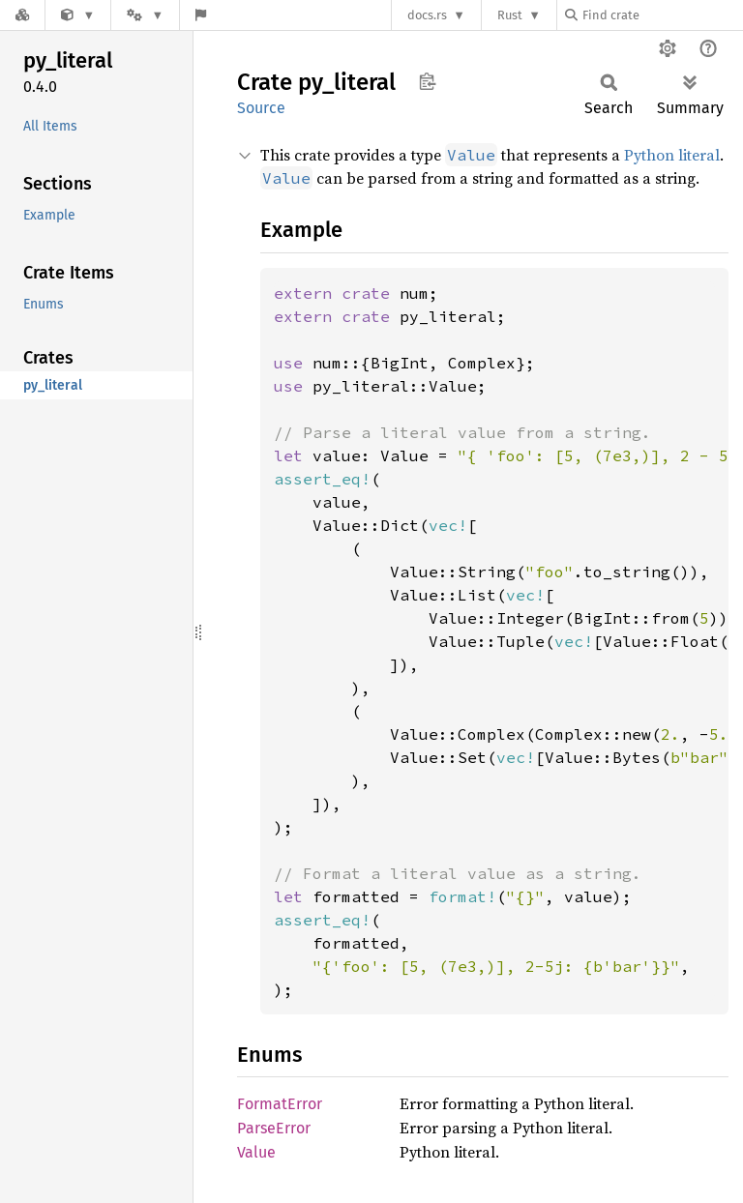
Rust (509, 15)
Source (261, 108)
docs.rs (427, 15)
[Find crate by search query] (661, 15)
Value (256, 1152)
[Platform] (145, 15)
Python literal (672, 154)
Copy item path (427, 81)
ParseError (274, 1128)
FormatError (279, 1104)
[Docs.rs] (22, 15)
